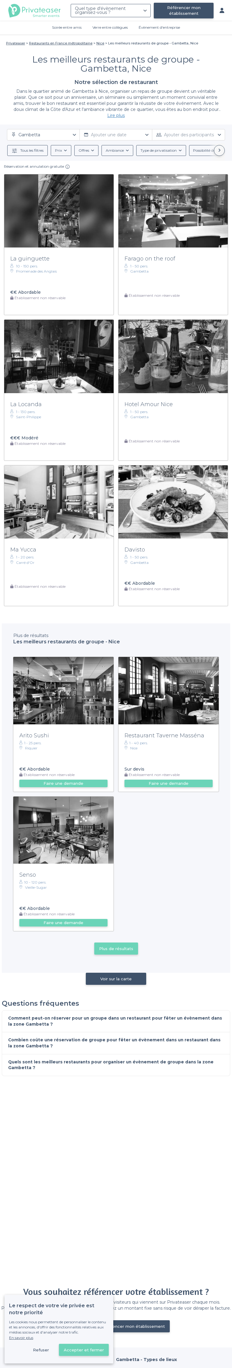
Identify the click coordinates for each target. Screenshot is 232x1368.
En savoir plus (21, 1337)
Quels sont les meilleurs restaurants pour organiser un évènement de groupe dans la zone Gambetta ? (113, 1065)
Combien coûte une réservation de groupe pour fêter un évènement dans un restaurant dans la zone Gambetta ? (111, 1043)
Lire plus (116, 115)
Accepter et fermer (84, 1349)
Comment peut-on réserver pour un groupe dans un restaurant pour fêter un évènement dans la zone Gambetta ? (111, 1021)
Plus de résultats (116, 948)
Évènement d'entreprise (159, 27)
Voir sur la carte (116, 978)
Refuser (41, 1349)
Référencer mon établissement (184, 10)
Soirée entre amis (67, 27)
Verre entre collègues (110, 27)
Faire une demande (63, 783)
